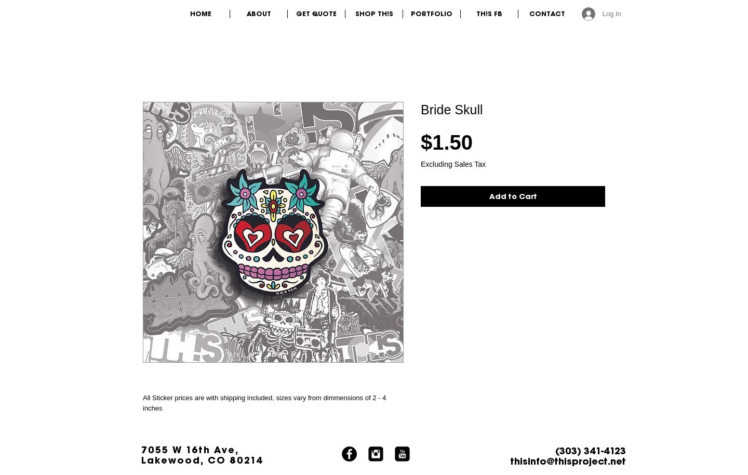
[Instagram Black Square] (375, 453)
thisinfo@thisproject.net (568, 461)
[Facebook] (349, 453)
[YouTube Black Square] (402, 453)
